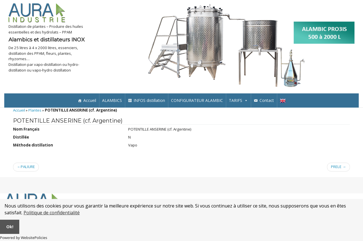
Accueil (89, 100)
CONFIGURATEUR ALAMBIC (197, 100)
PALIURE (28, 166)
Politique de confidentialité (52, 212)
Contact (266, 100)
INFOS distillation (149, 100)
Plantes (34, 110)
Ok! (9, 226)
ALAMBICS (112, 100)
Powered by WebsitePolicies (23, 237)
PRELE (336, 166)
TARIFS (238, 100)
